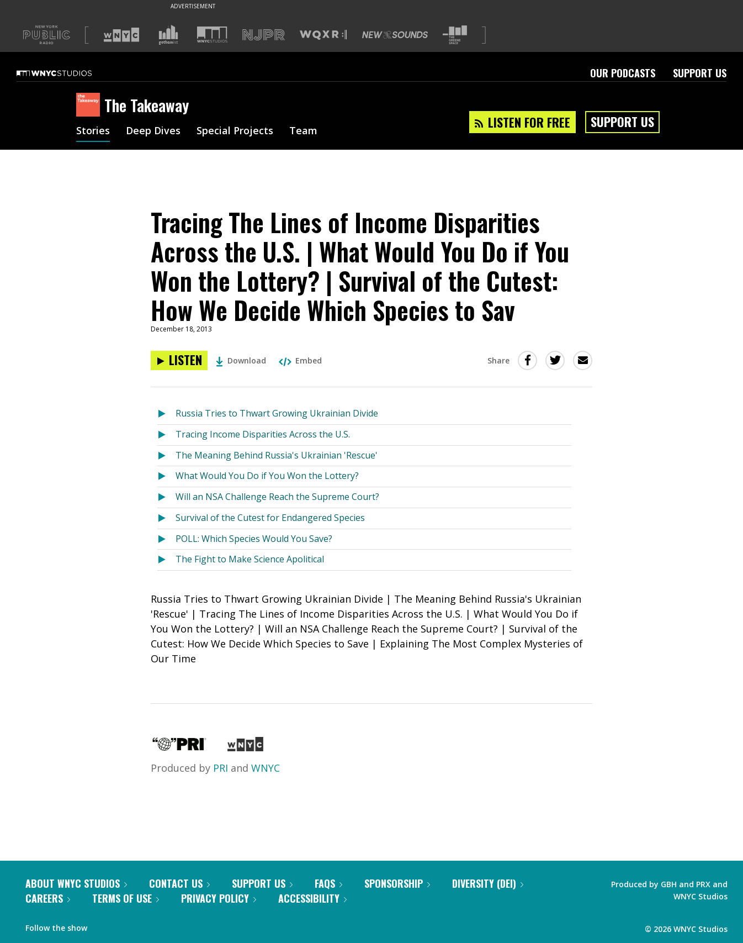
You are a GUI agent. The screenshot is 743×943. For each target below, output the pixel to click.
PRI (220, 768)
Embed (300, 360)
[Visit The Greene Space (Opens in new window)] (455, 35)
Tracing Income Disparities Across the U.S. (263, 434)
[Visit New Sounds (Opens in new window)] (395, 35)
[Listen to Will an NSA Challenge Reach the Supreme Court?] (166, 497)
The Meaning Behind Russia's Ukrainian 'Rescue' (277, 455)
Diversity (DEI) (487, 883)
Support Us (699, 73)
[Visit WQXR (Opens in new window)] (323, 35)
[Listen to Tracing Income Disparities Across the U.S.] (166, 435)
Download (241, 360)
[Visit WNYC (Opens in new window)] (121, 35)
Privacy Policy (218, 898)
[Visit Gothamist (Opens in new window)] (168, 35)
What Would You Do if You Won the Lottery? (267, 476)
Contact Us (179, 883)
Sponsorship (397, 883)
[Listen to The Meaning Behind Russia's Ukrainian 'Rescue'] (166, 456)
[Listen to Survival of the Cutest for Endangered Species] (166, 518)
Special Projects (235, 131)
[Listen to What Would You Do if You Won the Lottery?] (166, 476)
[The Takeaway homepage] (90, 105)
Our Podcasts (622, 73)
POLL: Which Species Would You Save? (254, 539)
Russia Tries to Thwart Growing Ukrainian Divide (277, 413)
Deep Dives (153, 131)
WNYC (265, 768)
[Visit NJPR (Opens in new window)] (263, 35)
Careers (47, 898)
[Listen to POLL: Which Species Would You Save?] (166, 539)
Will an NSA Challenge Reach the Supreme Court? (277, 497)
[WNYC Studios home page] (68, 73)
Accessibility (312, 898)
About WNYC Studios (76, 883)
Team (303, 131)
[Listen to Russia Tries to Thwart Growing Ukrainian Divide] (166, 414)
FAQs (328, 883)
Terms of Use (125, 898)
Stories (93, 131)
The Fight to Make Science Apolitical (250, 559)
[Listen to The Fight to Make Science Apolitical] (166, 560)
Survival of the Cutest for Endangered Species (270, 518)
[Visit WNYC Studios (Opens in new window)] (212, 35)
